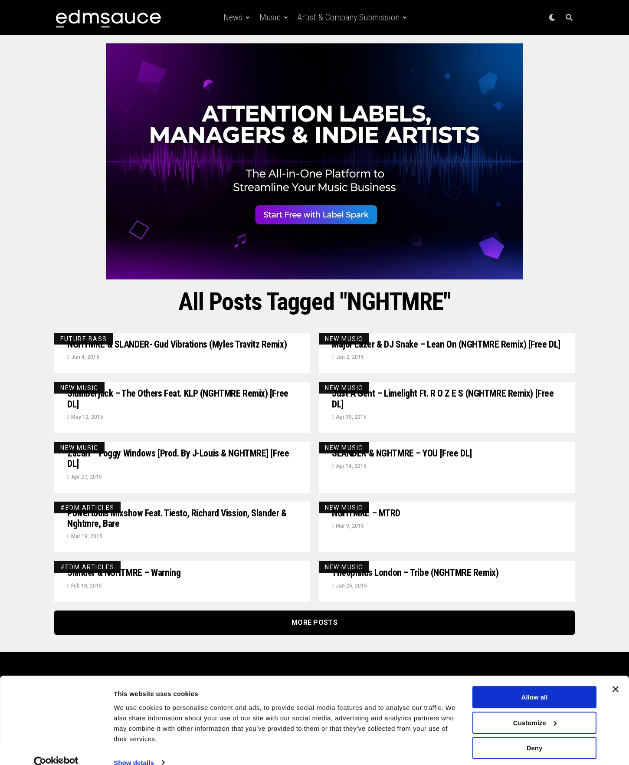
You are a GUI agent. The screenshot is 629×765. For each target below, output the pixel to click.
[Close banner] (616, 675)
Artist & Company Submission (349, 17)
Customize (535, 708)
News (232, 17)
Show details (134, 748)
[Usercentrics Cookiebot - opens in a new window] (56, 748)
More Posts (314, 643)
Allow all (534, 682)
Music (270, 17)
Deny (535, 733)
